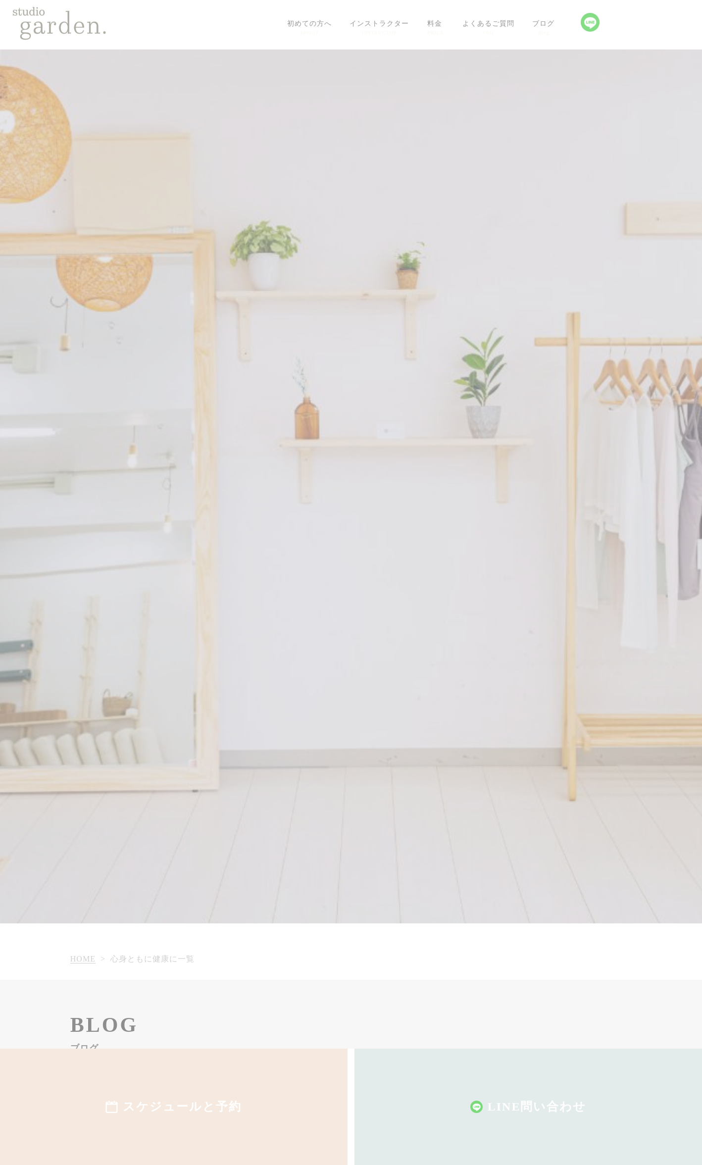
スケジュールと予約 (182, 1106)
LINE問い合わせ (537, 1106)
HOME (83, 959)
